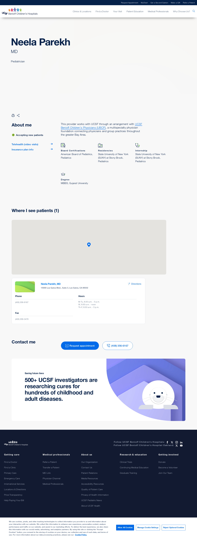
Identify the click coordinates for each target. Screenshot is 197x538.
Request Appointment (129, 3)
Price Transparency (13, 495)
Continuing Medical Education (134, 467)
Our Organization (89, 462)
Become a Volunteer (168, 467)
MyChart (144, 3)
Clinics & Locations (82, 11)
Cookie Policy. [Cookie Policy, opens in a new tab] (81, 535)
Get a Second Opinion (159, 3)
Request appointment (30, 75)
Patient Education (135, 11)
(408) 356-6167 (21, 302)
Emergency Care (12, 478)
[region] (98, 527)
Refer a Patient (189, 3)
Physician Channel (51, 478)
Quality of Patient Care (92, 489)
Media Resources (89, 478)
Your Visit (117, 11)
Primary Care (10, 473)
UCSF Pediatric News (91, 500)
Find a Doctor (102, 11)
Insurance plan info (23, 149)
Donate (161, 462)
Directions (134, 284)
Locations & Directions (15, 489)
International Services (14, 484)
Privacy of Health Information (95, 495)
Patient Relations (89, 473)
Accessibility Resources (92, 484)
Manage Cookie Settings (147, 527)
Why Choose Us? (181, 11)
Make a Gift (175, 3)
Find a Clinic (10, 467)
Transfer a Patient (51, 467)
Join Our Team (165, 473)
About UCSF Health (90, 506)
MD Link (47, 473)
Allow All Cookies (125, 527)
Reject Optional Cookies (173, 527)
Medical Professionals (158, 11)
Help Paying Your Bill (14, 500)
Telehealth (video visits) (25, 144)
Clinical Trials (126, 462)
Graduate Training (128, 473)
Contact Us (86, 467)
